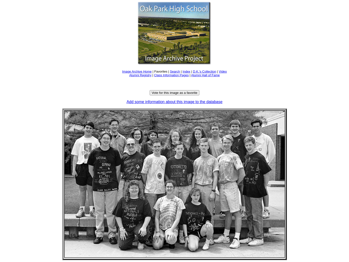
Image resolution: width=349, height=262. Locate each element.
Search (175, 71)
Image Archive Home (137, 71)
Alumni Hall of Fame (205, 75)
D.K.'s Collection (204, 71)
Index (187, 71)
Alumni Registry (140, 75)
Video (223, 71)
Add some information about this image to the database (174, 102)
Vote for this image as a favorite (174, 93)
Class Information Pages (171, 75)
